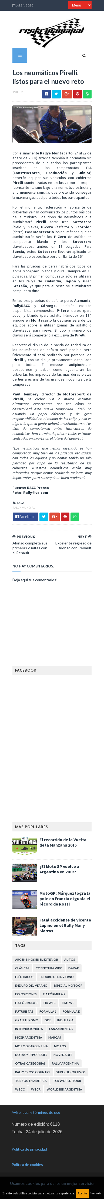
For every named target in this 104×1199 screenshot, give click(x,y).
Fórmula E (70, 1008)
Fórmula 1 (47, 1008)
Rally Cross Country (31, 1069)
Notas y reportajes (30, 1052)
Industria (64, 1017)
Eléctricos (23, 974)
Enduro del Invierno (56, 974)
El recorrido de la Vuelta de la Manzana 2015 (65, 839)
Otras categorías (29, 1060)
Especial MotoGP (67, 983)
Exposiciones (25, 991)
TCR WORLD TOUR (66, 1078)
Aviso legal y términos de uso (36, 1109)
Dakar (73, 965)
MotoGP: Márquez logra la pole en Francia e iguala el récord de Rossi (64, 896)
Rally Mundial (23, 504)
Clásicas (21, 965)
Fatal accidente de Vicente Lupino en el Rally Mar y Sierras (64, 922)
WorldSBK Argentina (63, 1086)
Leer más (96, 1193)
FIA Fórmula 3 (25, 1000)
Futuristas (23, 1008)
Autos (68, 957)
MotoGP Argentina (30, 1043)
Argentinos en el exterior (35, 957)
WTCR (35, 1086)
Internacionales (28, 1026)
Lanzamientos (60, 1026)
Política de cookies (27, 1162)
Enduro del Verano (30, 983)
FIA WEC (49, 1000)
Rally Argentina (64, 1060)
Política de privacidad (29, 1146)
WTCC (19, 1086)
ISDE (47, 1017)
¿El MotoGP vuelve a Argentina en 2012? (58, 866)
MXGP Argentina (27, 1034)
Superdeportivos (70, 1069)
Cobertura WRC (48, 965)
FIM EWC (67, 1000)
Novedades (62, 1052)
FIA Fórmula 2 (53, 991)
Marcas (54, 1034)
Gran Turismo (26, 1017)
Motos (59, 1043)
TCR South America (30, 1078)
